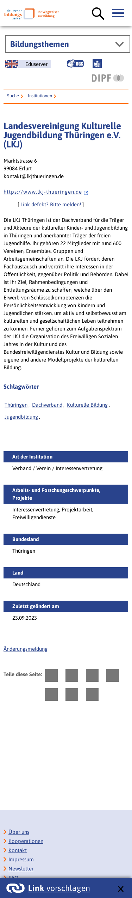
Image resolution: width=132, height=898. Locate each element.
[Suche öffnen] (98, 14)
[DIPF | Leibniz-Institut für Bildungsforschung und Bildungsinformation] (107, 78)
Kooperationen (25, 841)
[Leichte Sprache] (97, 63)
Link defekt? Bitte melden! (50, 204)
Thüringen (16, 405)
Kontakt (17, 850)
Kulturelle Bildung (87, 405)
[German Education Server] (28, 64)
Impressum (21, 859)
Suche (13, 95)
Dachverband (47, 405)
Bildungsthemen (39, 44)
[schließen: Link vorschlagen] (120, 889)
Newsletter (20, 869)
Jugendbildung (21, 417)
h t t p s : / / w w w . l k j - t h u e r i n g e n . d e (46, 192)
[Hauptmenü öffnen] (118, 13)
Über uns (18, 832)
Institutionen (40, 95)
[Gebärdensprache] (75, 63)
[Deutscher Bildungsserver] (31, 13)
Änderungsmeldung (26, 649)
